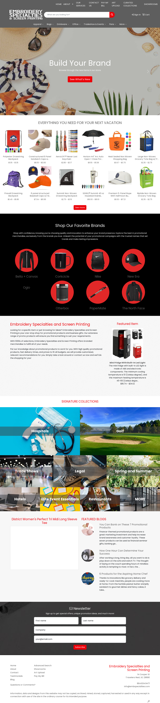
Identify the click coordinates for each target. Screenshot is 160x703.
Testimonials (16, 676)
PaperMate (98, 308)
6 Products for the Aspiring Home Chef (123, 574)
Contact (14, 672)
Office (76, 24)
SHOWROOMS (151, 4)
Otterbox (62, 308)
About (13, 669)
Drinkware (63, 24)
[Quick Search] (77, 15)
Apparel (38, 24)
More (123, 24)
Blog (12, 679)
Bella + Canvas (27, 276)
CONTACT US (94, 4)
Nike (98, 276)
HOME (59, 4)
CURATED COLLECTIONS (130, 4)
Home (13, 665)
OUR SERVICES (80, 4)
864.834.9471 (9, 4)
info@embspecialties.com (32, 4)
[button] (12, 71)
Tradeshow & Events (95, 24)
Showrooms (40, 669)
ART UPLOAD (116, 4)
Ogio (26, 287)
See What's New (80, 79)
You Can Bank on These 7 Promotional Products (123, 526)
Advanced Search (43, 665)
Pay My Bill (39, 676)
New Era (133, 276)
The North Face (133, 308)
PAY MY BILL (104, 4)
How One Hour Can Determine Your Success (121, 552)
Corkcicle (62, 276)
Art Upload (39, 672)
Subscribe (80, 647)
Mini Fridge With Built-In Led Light (127, 362)
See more (80, 207)
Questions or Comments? (22, 684)
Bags (50, 24)
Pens (112, 24)
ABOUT (66, 4)
